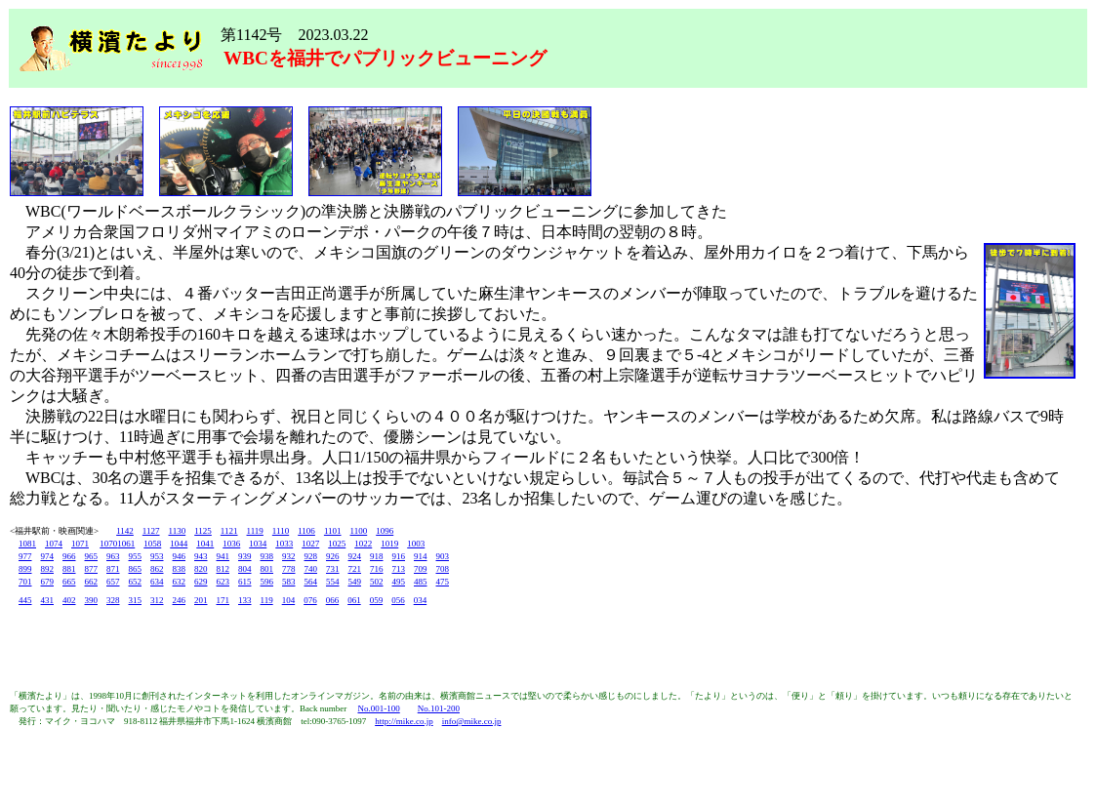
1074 (53, 543)
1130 (177, 531)
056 (398, 600)
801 (267, 569)
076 (310, 600)
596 (267, 581)
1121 (229, 531)
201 (201, 600)
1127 (151, 531)
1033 (284, 543)
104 (289, 600)
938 (267, 556)
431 (48, 600)
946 (179, 556)
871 (113, 569)
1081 (27, 543)
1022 (363, 543)
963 (113, 556)
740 (311, 569)
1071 (80, 543)
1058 (152, 543)
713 (399, 569)
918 (377, 556)
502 (377, 581)
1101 (333, 531)
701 (25, 581)
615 (245, 581)
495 (399, 581)
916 (399, 556)
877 (92, 569)
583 (289, 581)
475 (443, 581)
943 (201, 556)
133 (245, 600)
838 (179, 569)
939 (245, 556)
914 (420, 556)
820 (201, 569)
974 (48, 556)
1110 (280, 531)
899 (25, 569)
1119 (255, 531)
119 (267, 600)
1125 (203, 531)
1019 (389, 543)
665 (69, 581)
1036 (231, 543)
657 (113, 581)
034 (420, 600)
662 (92, 581)
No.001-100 (378, 708)
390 (92, 600)
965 (92, 556)
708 (443, 569)
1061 (126, 543)
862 (157, 569)
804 (245, 569)
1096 (384, 531)
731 (333, 569)
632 (179, 581)
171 (223, 600)
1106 (306, 531)
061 (354, 600)
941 (223, 556)
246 (179, 600)
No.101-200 (439, 708)
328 (113, 600)
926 (333, 556)
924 (355, 556)
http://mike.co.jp (404, 721)
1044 (178, 543)
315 (135, 600)
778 (289, 569)
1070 (108, 543)
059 (377, 600)
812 (223, 569)
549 (355, 581)
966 (69, 556)
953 (157, 556)
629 (201, 581)
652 (135, 581)
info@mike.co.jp (472, 721)
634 (157, 581)
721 (355, 569)
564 (311, 581)
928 (311, 556)
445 (25, 600)
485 (420, 581)
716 (377, 569)
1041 (205, 543)
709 (420, 569)
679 (48, 581)
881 (69, 569)
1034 (257, 543)
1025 (336, 543)
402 (69, 600)
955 (135, 556)
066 (333, 600)
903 (443, 556)
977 (25, 556)
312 (157, 600)
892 (48, 569)
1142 (125, 531)
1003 (416, 543)
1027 (310, 543)
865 (135, 569)
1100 (359, 531)
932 (289, 556)
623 (223, 581)
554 (333, 581)
